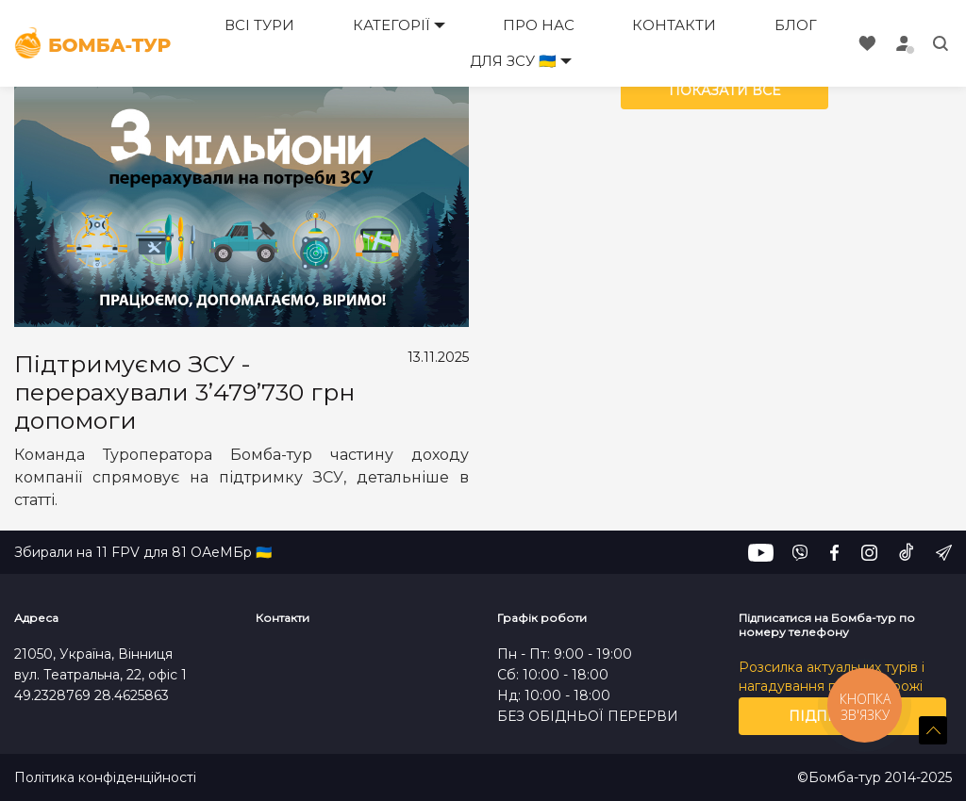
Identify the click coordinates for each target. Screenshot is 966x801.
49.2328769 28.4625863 (91, 695)
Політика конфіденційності (105, 778)
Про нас (539, 25)
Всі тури (259, 25)
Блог (795, 25)
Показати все (724, 90)
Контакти (674, 25)
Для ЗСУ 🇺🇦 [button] (513, 61)
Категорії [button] (391, 25)
